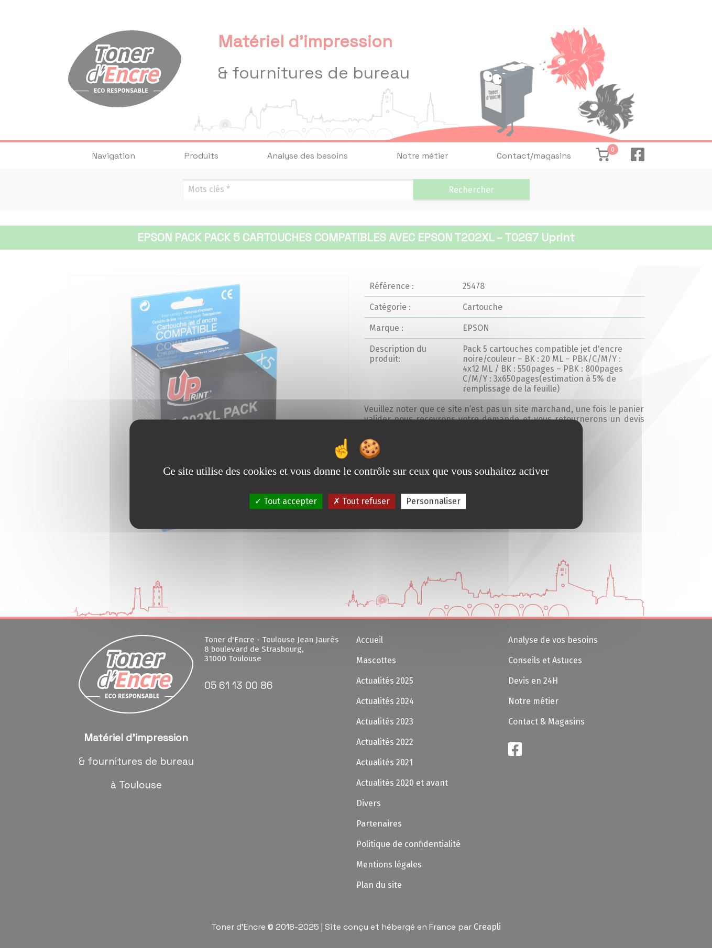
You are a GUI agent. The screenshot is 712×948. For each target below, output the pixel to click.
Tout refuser (361, 501)
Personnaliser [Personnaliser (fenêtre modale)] (433, 501)
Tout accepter (286, 501)
